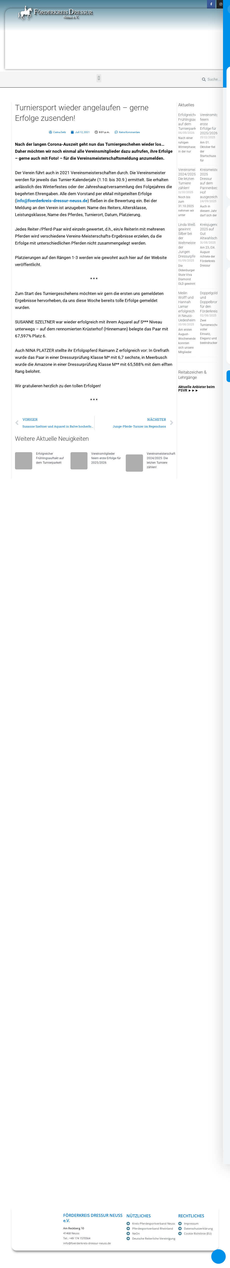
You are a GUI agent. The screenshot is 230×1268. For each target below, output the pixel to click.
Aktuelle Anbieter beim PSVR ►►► (196, 388)
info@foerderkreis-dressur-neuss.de (52, 200)
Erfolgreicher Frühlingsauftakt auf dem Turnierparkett (50, 458)
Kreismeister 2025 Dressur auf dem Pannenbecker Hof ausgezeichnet (211, 183)
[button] (98, 78)
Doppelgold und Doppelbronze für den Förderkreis (211, 302)
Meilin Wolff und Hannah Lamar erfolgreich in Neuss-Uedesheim (186, 306)
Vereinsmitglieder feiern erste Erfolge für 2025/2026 (106, 458)
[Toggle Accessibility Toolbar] (218, 1256)
